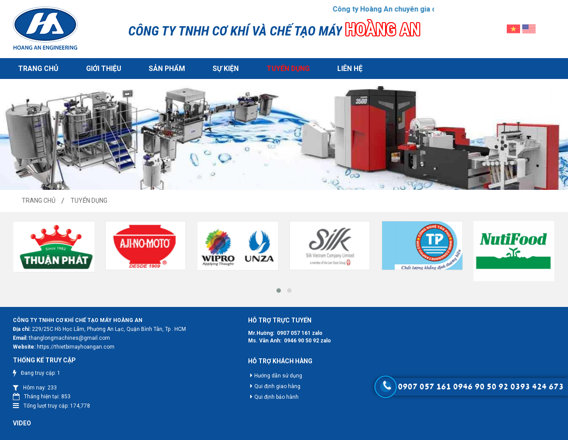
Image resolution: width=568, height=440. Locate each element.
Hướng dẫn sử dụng (271, 375)
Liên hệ (346, 67)
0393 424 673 (537, 387)
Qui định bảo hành (269, 396)
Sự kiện (223, 67)
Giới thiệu (102, 67)
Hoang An (284, 433)
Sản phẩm (165, 67)
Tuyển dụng (285, 67)
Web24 (336, 433)
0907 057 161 (287, 332)
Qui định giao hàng (270, 385)
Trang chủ (38, 67)
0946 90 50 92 (294, 339)
